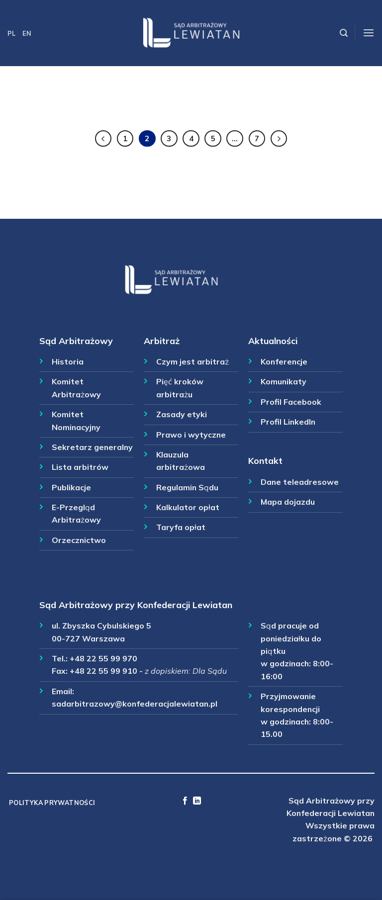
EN (26, 33)
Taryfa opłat (180, 527)
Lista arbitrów (80, 467)
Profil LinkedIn (288, 422)
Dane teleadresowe (300, 482)
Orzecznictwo (79, 540)
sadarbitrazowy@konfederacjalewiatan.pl (134, 704)
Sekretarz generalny (92, 447)
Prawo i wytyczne (191, 435)
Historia (68, 361)
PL (11, 33)
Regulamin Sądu (187, 487)
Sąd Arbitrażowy (76, 340)
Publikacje (71, 487)
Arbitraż (162, 340)
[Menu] (369, 33)
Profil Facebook (291, 402)
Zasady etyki (181, 414)
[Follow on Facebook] (185, 801)
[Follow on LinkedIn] (197, 801)
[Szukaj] (344, 33)
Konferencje (284, 361)
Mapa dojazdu (288, 502)
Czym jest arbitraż (192, 361)
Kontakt (265, 460)
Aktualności (272, 340)
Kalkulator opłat (187, 507)
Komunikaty (283, 381)
